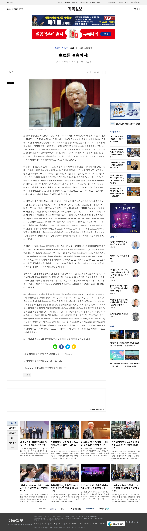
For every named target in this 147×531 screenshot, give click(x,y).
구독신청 (132, 2)
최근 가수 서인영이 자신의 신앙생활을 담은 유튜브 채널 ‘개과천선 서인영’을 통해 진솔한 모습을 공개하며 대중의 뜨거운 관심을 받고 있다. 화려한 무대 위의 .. (34, 498)
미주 (126, 2)
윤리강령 (102, 524)
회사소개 (37, 524)
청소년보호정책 (84, 524)
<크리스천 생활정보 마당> (97, 410)
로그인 (138, 2)
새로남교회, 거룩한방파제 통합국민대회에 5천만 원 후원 (33, 443)
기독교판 (113, 2)
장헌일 (112, 280)
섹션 (10, 2)
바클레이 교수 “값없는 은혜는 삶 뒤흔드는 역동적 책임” (95, 443)
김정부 (112, 308)
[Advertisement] (125, 85)
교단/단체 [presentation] (12, 433)
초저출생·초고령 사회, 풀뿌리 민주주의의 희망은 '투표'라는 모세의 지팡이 (119, 274)
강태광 (112, 247)
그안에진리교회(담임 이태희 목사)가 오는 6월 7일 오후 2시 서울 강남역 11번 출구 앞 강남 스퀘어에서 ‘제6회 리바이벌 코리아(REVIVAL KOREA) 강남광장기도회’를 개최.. (125, 456)
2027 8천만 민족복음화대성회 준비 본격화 (116, 139)
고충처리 (94, 524)
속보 (112, 124)
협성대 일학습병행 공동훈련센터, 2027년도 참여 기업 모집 (117, 179)
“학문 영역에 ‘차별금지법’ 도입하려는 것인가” (117, 165)
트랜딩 (60, 2)
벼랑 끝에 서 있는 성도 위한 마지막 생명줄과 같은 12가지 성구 (119, 302)
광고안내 (45, 524)
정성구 (27, 375)
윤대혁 (67, 2)
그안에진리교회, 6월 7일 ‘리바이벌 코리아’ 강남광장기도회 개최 (125, 445)
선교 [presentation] (12, 438)
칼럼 (72, 48)
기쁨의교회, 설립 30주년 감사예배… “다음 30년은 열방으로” (64, 445)
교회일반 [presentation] (12, 428)
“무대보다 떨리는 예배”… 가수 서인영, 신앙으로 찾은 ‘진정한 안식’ (34, 488)
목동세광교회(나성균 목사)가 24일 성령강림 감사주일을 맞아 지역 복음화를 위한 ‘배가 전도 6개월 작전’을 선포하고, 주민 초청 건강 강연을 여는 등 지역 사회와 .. (65, 498)
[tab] (12, 428)
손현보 (74, 2)
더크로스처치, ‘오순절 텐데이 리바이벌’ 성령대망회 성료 (94, 487)
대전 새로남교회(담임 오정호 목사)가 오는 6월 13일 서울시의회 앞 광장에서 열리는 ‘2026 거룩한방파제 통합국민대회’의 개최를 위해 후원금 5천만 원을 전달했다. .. (34, 452)
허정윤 (112, 317)
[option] (117, 339)
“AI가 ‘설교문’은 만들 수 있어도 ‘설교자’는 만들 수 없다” (117, 153)
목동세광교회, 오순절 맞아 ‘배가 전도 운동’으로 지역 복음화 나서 (64, 488)
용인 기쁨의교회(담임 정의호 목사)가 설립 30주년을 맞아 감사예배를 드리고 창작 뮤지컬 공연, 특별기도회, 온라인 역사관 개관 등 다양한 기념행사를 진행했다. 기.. (65, 454)
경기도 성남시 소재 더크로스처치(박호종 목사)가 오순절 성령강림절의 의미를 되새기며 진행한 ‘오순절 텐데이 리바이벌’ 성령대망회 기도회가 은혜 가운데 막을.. (95, 495)
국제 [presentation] (12, 448)
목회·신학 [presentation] (12, 443)
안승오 (112, 261)
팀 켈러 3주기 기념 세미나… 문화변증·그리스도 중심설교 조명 (117, 192)
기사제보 (60, 524)
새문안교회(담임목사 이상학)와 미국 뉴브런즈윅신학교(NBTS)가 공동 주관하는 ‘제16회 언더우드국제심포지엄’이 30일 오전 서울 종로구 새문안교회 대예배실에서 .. (95, 452)
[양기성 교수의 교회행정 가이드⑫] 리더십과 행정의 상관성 (119, 288)
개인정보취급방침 (71, 524)
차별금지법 (83, 2)
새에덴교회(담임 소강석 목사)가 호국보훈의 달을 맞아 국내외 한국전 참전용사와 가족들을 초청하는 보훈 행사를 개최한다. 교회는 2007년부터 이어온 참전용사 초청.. (125, 498)
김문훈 (92, 2)
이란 (98, 2)
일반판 (121, 2)
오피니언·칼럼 (61, 48)
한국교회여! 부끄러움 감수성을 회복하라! (118, 243)
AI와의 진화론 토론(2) (119, 314)
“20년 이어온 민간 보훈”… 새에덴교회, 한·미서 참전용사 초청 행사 (125, 488)
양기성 (112, 294)
